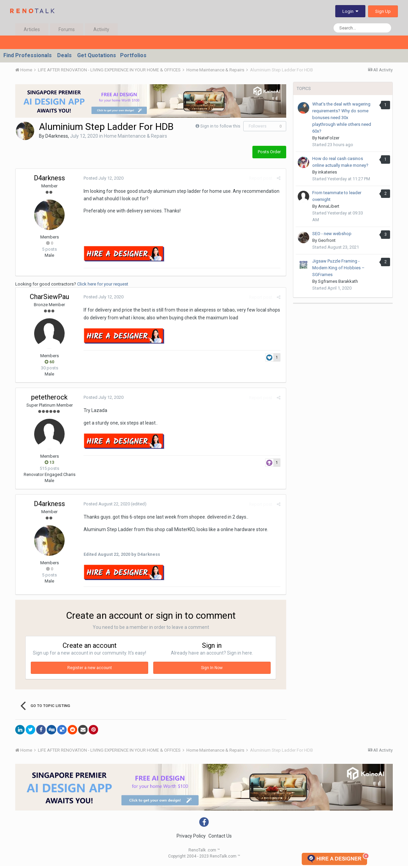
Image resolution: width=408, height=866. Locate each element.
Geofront (327, 240)
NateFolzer (328, 137)
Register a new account (89, 667)
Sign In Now (212, 667)
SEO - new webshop (332, 233)
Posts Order (269, 151)
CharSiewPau (49, 297)
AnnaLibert (328, 206)
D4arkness (56, 136)
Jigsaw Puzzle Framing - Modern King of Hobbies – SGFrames (338, 267)
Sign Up (383, 11)
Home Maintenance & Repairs (135, 136)
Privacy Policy (191, 836)
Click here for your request (102, 284)
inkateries (327, 172)
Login (350, 11)
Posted (103, 178)
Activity (101, 29)
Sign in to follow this (220, 126)
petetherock (49, 397)
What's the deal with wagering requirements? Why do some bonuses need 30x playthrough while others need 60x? (341, 117)
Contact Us (220, 836)
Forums (67, 29)
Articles (32, 29)
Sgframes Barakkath (338, 281)
